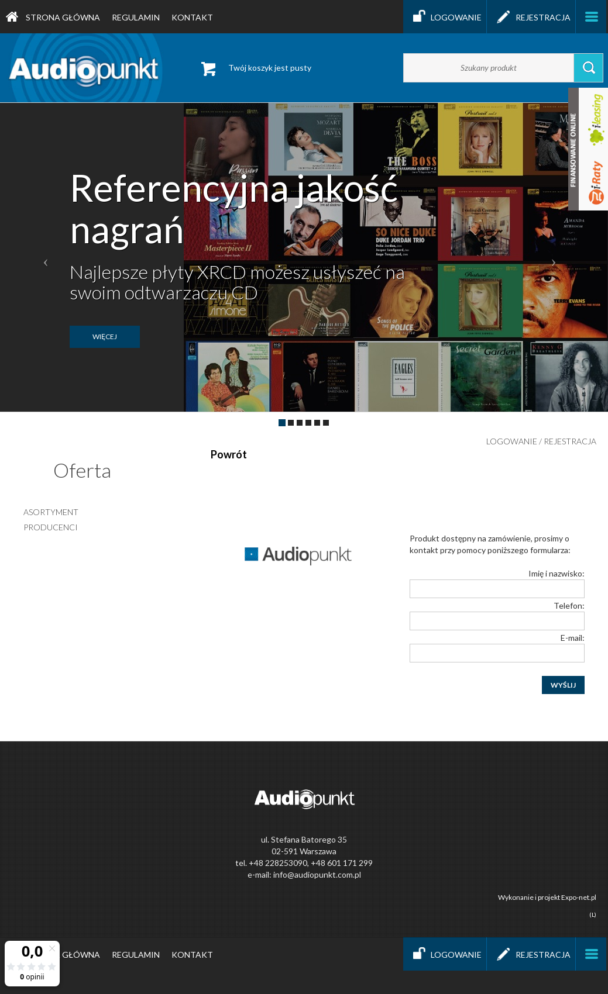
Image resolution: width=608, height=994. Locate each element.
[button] (45, 257)
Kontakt (192, 17)
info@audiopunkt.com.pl (317, 874)
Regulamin (136, 17)
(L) (592, 914)
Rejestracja (531, 16)
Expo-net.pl (578, 897)
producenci (50, 527)
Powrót (229, 454)
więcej (104, 336)
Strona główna (53, 17)
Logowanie (445, 16)
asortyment (50, 512)
